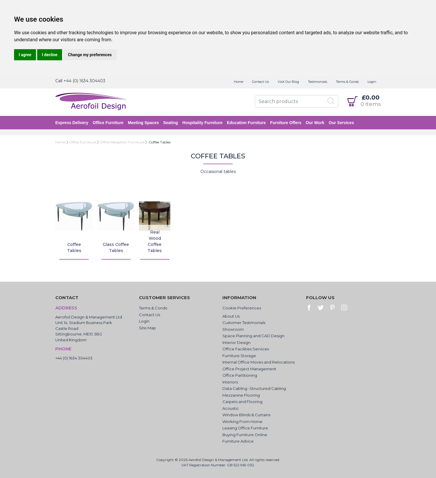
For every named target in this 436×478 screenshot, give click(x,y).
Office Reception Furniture (121, 142)
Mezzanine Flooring (241, 395)
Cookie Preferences (241, 308)
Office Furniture (108, 122)
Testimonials (317, 82)
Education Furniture (246, 122)
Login (372, 82)
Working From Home (242, 421)
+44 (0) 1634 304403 (84, 80)
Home (238, 82)
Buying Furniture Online (244, 434)
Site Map (147, 327)
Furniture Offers (285, 122)
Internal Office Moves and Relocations (258, 362)
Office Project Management (249, 368)
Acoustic (230, 408)
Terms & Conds (347, 82)
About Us (231, 316)
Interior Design (236, 342)
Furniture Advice (238, 441)
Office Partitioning (239, 375)
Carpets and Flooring (242, 401)
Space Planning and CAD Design (253, 335)
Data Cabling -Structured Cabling (254, 388)
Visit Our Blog (288, 82)
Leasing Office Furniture (245, 428)
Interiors (230, 382)
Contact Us (260, 82)
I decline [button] (49, 54)
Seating (170, 122)
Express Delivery (71, 122)
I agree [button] (25, 54)
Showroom (233, 329)
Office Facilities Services (245, 349)
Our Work (315, 122)
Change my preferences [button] (89, 54)
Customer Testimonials (243, 322)
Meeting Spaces (143, 122)
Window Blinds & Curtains (246, 414)
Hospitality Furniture (202, 122)
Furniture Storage (239, 355)
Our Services (341, 122)
